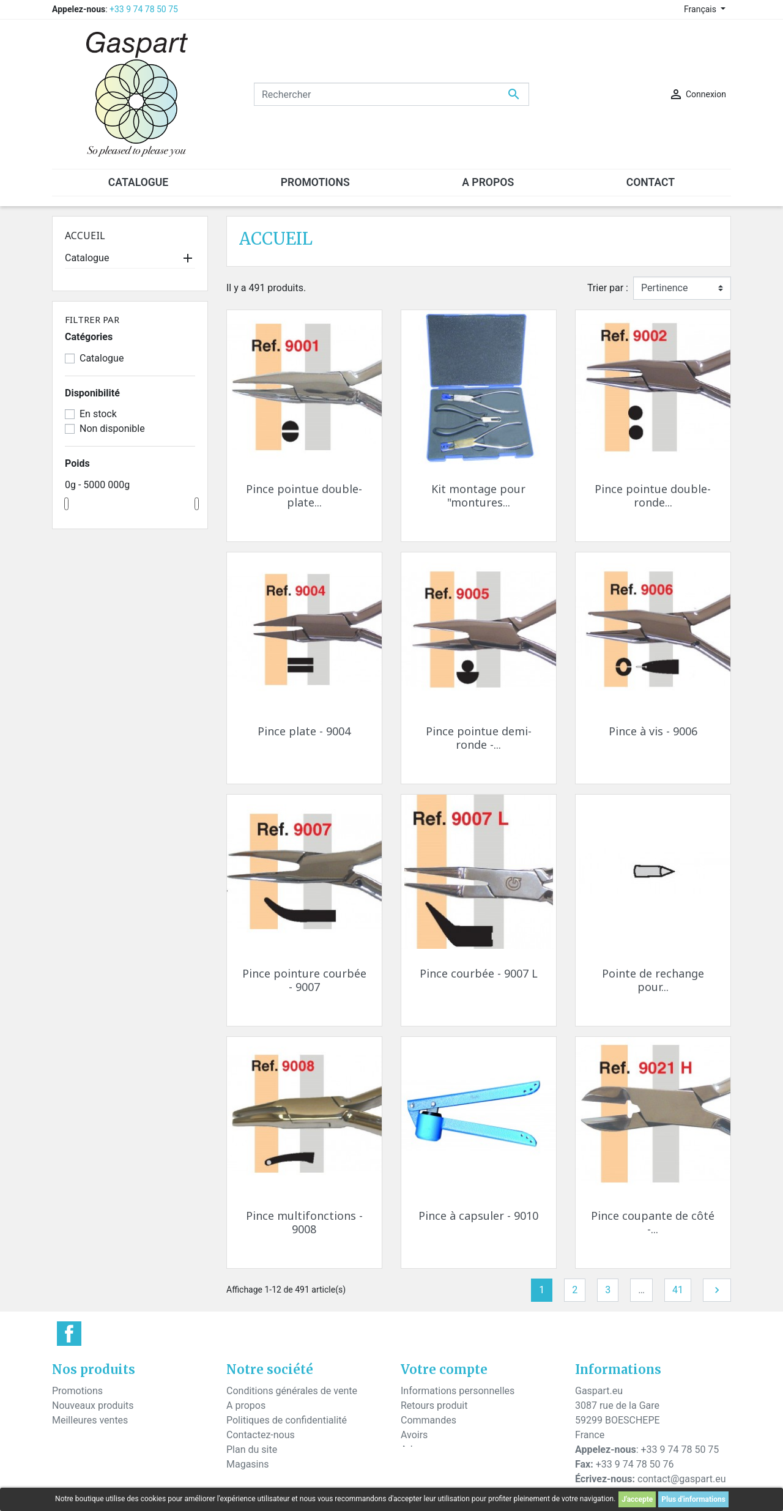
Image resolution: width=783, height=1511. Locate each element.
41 (677, 1290)
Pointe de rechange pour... (653, 980)
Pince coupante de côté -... (652, 1222)
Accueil (85, 235)
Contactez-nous (260, 1435)
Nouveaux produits (93, 1405)
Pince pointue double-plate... (304, 495)
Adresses (421, 1449)
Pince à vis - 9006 (653, 731)
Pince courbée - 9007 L (479, 973)
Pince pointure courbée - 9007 (304, 980)
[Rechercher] (391, 94)
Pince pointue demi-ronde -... (479, 738)
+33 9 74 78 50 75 (143, 9)
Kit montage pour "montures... (478, 495)
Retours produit (434, 1405)
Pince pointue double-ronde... (653, 495)
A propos (245, 1405)
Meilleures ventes (90, 1420)
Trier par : (607, 288)
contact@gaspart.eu (681, 1479)
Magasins (247, 1464)
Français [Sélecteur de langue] (701, 9)
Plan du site (251, 1449)
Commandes (428, 1420)
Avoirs (414, 1435)
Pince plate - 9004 (304, 731)
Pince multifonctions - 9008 (304, 1222)
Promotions (77, 1391)
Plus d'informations (693, 1499)
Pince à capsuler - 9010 (478, 1215)
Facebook (69, 1333)
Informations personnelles (457, 1391)
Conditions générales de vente (291, 1391)
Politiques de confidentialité (286, 1420)
